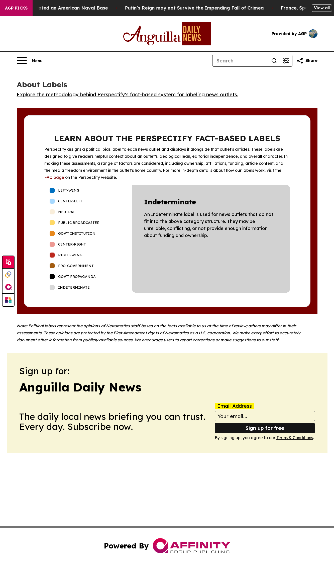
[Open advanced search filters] (286, 60)
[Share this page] (306, 61)
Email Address (234, 406)
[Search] (240, 60)
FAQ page (54, 177)
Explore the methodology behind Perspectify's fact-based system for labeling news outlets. (127, 94)
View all (322, 7)
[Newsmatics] (8, 300)
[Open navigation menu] (30, 61)
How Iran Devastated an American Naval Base (60, 8)
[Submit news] (8, 262)
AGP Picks (16, 8)
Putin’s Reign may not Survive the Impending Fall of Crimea (201, 8)
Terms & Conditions (294, 437)
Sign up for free (265, 428)
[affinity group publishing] (8, 287)
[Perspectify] (8, 275)
